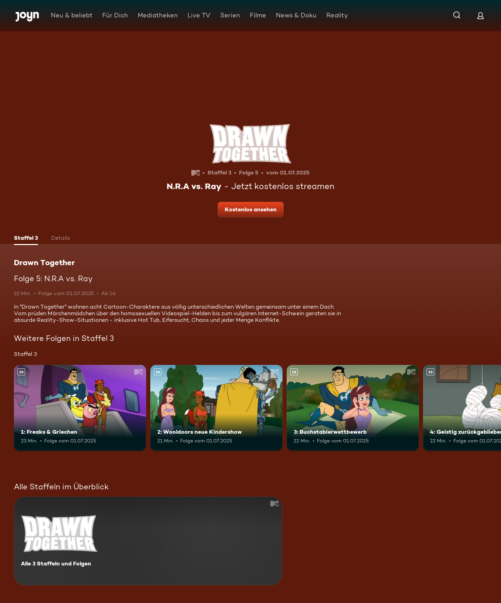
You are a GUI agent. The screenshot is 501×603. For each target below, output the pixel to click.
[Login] (480, 15)
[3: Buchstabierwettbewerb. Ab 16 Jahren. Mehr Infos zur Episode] (353, 408)
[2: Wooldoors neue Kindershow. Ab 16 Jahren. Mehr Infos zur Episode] (216, 408)
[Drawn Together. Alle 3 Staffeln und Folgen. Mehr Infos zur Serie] (148, 541)
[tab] (26, 239)
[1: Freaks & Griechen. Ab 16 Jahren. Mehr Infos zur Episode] (80, 408)
